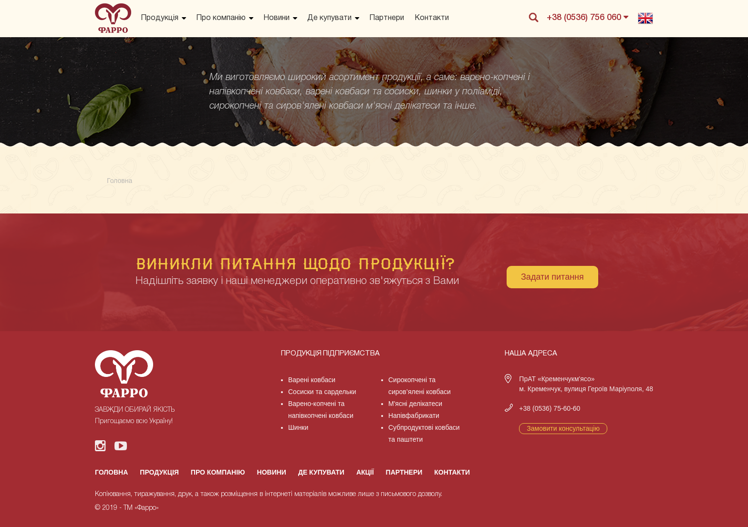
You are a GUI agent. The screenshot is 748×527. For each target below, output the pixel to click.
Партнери (386, 18)
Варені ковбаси (311, 380)
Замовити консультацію (563, 428)
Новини (276, 18)
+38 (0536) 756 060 (587, 17)
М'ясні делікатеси (415, 403)
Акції (365, 472)
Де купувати (329, 18)
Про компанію (221, 18)
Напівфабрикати (413, 415)
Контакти (432, 18)
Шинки (298, 427)
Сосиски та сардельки (322, 391)
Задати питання (552, 277)
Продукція (159, 18)
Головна (111, 472)
